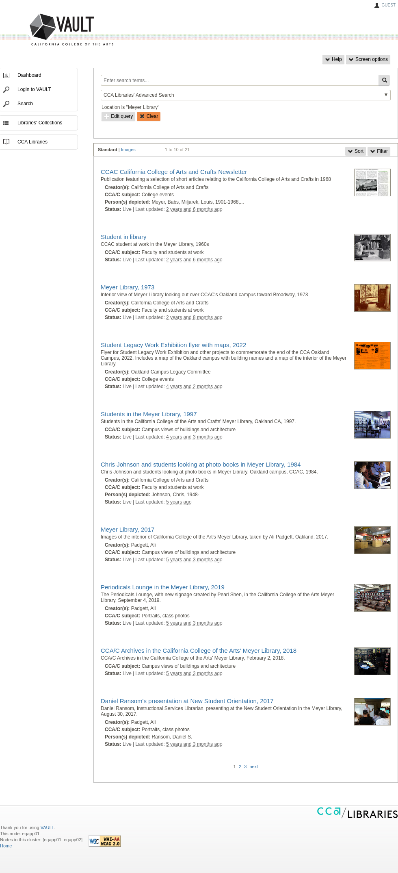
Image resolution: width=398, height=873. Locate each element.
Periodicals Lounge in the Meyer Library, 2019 (163, 587)
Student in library (124, 236)
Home (6, 845)
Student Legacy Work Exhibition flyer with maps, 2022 (173, 344)
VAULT (40, 30)
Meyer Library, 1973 (127, 287)
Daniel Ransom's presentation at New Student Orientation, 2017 (187, 700)
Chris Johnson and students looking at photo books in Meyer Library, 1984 (201, 464)
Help (333, 59)
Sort (355, 151)
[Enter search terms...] (240, 80)
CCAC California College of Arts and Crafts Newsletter (174, 171)
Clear (148, 116)
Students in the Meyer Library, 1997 (149, 413)
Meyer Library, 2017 (127, 529)
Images (128, 149)
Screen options (368, 59)
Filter (379, 151)
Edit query (118, 116)
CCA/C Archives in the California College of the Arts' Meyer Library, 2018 (198, 650)
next (253, 766)
